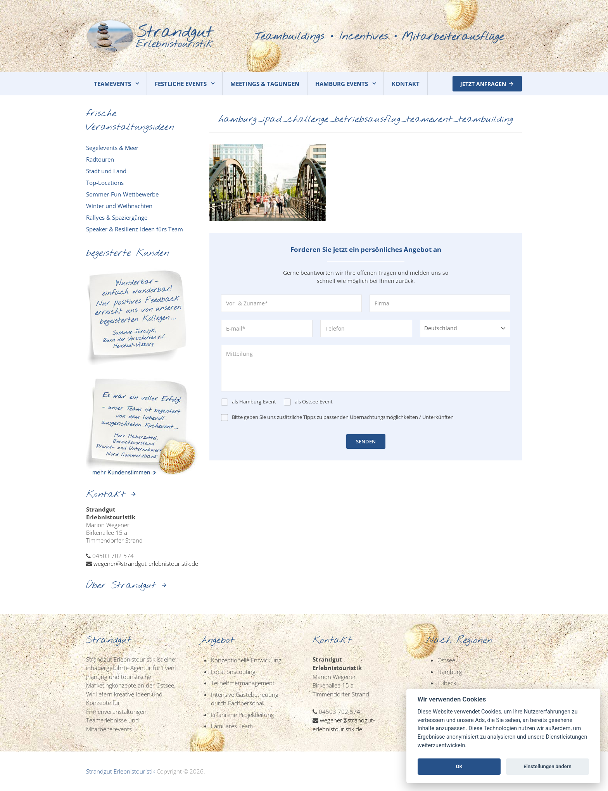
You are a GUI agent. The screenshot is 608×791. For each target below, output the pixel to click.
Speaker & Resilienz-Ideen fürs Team (134, 229)
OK (459, 766)
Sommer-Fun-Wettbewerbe (122, 194)
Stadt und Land (106, 171)
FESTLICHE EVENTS (181, 84)
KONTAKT (406, 84)
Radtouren (100, 159)
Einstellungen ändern (547, 766)
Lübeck (446, 683)
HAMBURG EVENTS (341, 84)
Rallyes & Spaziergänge (116, 217)
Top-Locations (105, 182)
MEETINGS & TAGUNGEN (264, 84)
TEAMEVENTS (112, 84)
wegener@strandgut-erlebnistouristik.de (145, 563)
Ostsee (446, 660)
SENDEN (366, 441)
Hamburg (449, 672)
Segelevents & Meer (112, 148)
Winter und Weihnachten (119, 206)
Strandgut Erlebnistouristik (120, 771)
